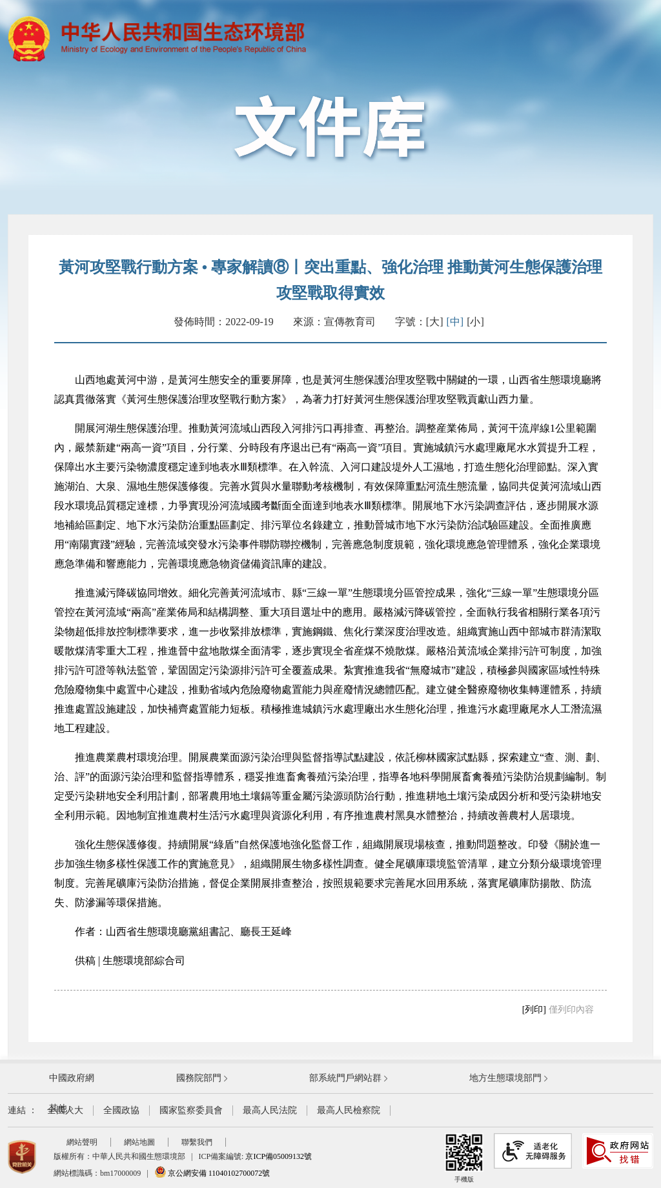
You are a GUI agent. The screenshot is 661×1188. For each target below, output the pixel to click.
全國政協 (121, 1110)
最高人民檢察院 (348, 1110)
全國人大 (65, 1110)
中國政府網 (71, 1078)
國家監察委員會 (191, 1110)
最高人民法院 (270, 1110)
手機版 (464, 1158)
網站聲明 (81, 1142)
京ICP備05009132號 (278, 1156)
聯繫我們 (196, 1142)
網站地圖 (139, 1142)
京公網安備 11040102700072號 (212, 1173)
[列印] (534, 1009)
